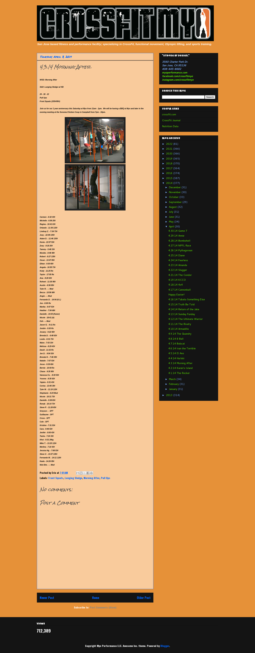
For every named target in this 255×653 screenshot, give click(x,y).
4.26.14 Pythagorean (180, 250)
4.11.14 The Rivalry (179, 324)
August (173, 207)
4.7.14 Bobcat (176, 343)
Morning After (91, 478)
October (174, 197)
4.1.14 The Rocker (179, 373)
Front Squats (55, 478)
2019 (169, 158)
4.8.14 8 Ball (175, 339)
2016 (169, 173)
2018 (169, 163)
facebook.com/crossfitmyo (177, 76)
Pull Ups (105, 478)
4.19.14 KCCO (177, 280)
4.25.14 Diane (176, 255)
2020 (169, 153)
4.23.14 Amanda (177, 265)
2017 (169, 168)
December (175, 187)
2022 (169, 144)
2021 (169, 148)
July (171, 212)
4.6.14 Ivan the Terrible (182, 348)
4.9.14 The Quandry (179, 333)
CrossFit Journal (171, 120)
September (175, 202)
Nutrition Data (170, 126)
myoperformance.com (174, 72)
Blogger (164, 646)
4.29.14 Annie (176, 235)
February (174, 384)
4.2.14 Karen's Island (180, 368)
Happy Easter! (176, 294)
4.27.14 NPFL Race (179, 245)
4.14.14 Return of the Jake (183, 309)
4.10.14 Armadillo (178, 329)
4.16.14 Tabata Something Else (186, 299)
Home (95, 597)
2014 (169, 183)
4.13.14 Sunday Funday (181, 314)
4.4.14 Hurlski (176, 358)
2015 (169, 178)
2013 (169, 395)
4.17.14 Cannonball (179, 289)
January (173, 389)
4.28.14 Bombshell (179, 240)
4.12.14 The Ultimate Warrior (185, 319)
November (175, 192)
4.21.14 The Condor (180, 275)
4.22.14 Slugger (177, 270)
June (172, 217)
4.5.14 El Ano (176, 353)
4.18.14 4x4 (175, 284)
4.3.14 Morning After (180, 363)
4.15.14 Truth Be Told (181, 304)
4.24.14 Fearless (178, 260)
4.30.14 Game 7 (177, 231)
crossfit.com (169, 114)
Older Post (144, 597)
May (171, 221)
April (172, 226)
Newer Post (47, 597)
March (172, 379)
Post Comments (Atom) (103, 607)
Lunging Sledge (73, 478)
